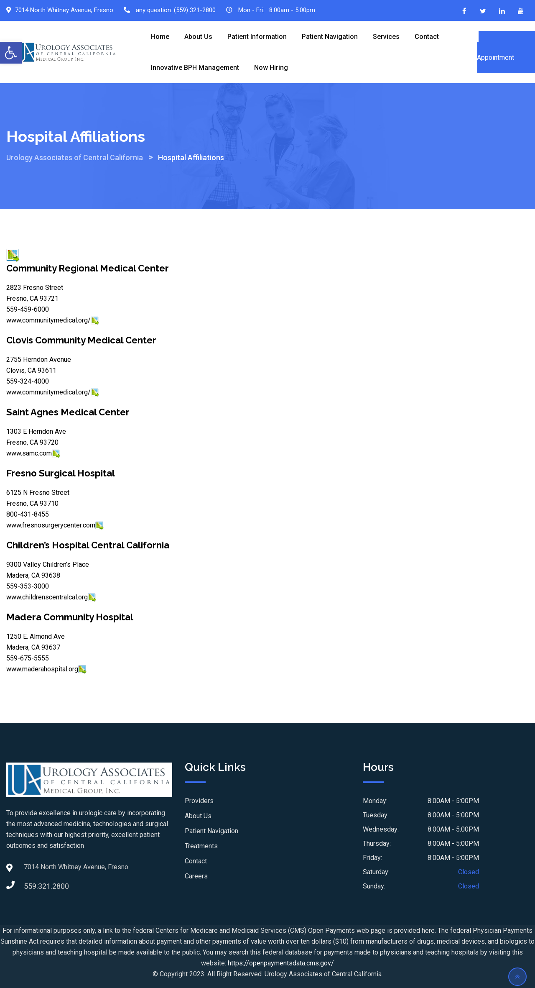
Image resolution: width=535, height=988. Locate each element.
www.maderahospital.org (42, 669)
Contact (427, 37)
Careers (196, 876)
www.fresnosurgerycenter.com (50, 525)
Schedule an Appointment (506, 52)
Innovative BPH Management (195, 68)
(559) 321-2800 (195, 10)
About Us (198, 37)
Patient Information (257, 37)
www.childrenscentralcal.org (47, 597)
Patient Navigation (330, 37)
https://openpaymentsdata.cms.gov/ (281, 963)
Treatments (201, 846)
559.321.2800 (32, 886)
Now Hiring (271, 68)
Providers (199, 801)
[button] (11, 53)
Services (386, 37)
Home (160, 37)
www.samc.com (29, 453)
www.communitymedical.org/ (48, 320)
